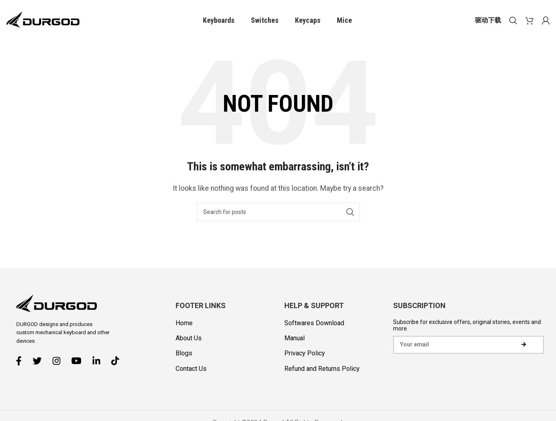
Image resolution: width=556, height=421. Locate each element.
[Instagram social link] (59, 361)
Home (184, 323)
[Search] (513, 20)
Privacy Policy (304, 353)
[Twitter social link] (40, 361)
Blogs (184, 353)
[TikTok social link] (118, 361)
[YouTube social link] (79, 361)
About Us (189, 338)
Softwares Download (314, 323)
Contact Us (191, 369)
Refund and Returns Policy (322, 369)
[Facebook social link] (21, 361)
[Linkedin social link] (99, 361)
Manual (294, 338)
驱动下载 (488, 20)
